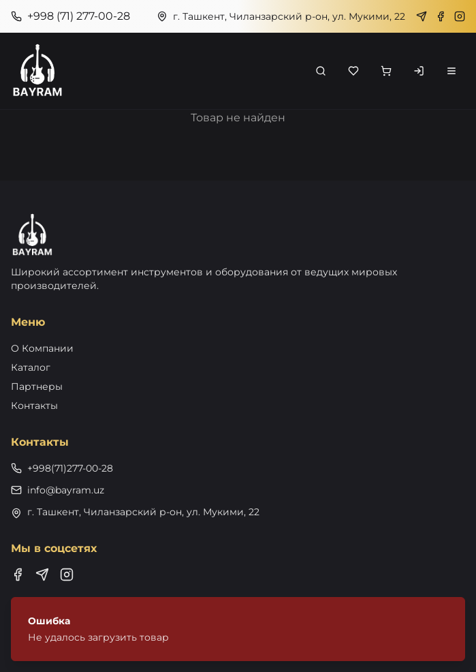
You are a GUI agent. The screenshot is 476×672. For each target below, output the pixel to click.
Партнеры (37, 386)
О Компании (42, 348)
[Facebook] (440, 16)
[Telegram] (421, 16)
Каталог (30, 367)
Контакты (34, 405)
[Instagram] (459, 16)
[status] (238, 629)
